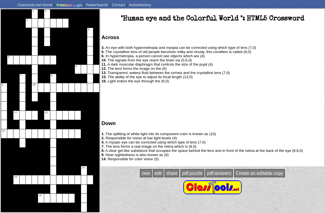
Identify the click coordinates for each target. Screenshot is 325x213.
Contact (118, 4)
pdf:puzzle (192, 173)
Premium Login (69, 4)
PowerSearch (97, 4)
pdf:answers (219, 173)
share (171, 173)
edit (158, 173)
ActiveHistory (140, 4)
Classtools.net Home (35, 4)
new (146, 173)
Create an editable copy (259, 173)
